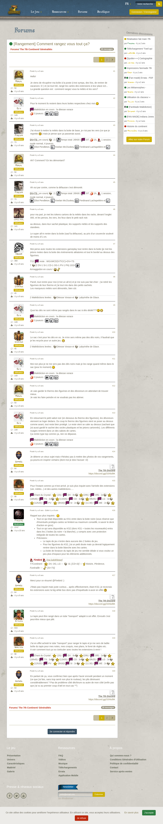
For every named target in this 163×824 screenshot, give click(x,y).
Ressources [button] (60, 12)
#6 (114, 209)
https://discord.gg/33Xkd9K (102, 473)
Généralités (46, 49)
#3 (114, 125)
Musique (62, 763)
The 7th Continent (29, 49)
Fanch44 (19, 135)
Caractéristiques (16, 763)
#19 (113, 638)
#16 (113, 510)
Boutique (103, 12)
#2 (114, 98)
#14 (113, 451)
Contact (114, 767)
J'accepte (149, 812)
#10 (113, 332)
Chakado (19, 286)
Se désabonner (65, 798)
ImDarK (18, 254)
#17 (113, 575)
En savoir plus (131, 812)
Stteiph (19, 621)
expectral (19, 219)
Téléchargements (67, 767)
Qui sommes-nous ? (120, 755)
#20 (113, 671)
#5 (114, 182)
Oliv (19, 108)
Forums (82, 12)
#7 (114, 244)
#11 (113, 359)
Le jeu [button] (36, 12)
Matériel (11, 767)
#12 (113, 386)
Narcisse (18, 490)
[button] (128, 4)
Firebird (19, 521)
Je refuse (81, 818)
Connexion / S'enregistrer (144, 12)
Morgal (18, 81)
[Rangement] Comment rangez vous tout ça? (49, 44)
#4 (114, 155)
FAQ (60, 755)
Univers (11, 759)
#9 (114, 305)
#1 (114, 71)
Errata (61, 771)
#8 (114, 277)
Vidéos (62, 759)
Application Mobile (68, 775)
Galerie (10, 771)
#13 (113, 413)
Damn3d (18, 462)
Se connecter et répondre (62, 731)
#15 (113, 481)
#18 (113, 611)
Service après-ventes (121, 771)
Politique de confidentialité (124, 763)
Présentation (14, 755)
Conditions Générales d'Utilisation (128, 759)
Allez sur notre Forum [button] (139, 139)
